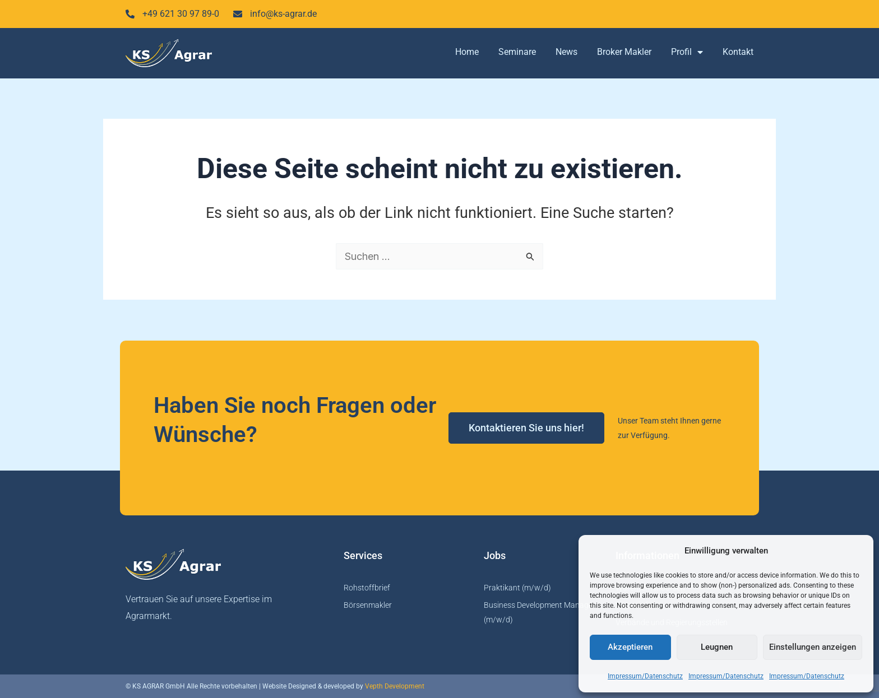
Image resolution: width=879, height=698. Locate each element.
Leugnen (717, 647)
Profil (687, 52)
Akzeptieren (630, 647)
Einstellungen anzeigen (812, 647)
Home (467, 51)
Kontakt (738, 51)
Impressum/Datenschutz (645, 676)
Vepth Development (394, 686)
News (566, 51)
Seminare (517, 51)
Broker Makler (624, 51)
